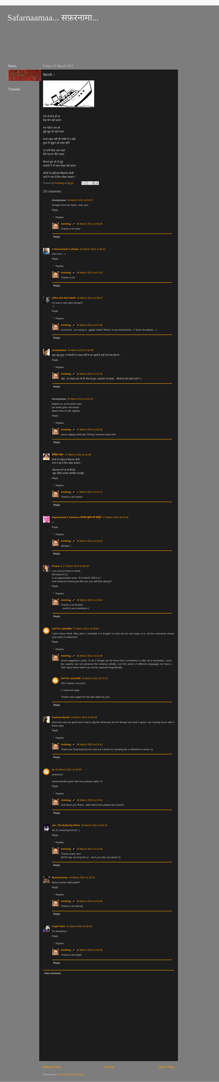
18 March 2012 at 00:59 (68, 769)
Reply (55, 210)
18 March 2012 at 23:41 (89, 744)
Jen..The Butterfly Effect (66, 825)
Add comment (52, 973)
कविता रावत (58, 454)
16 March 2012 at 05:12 (93, 249)
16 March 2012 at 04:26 (89, 223)
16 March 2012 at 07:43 (89, 272)
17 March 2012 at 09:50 (86, 628)
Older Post (166, 1067)
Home (109, 1067)
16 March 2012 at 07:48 (89, 325)
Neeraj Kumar (60, 877)
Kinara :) (57, 566)
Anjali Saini (58, 926)
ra (53, 769)
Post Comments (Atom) (71, 1074)
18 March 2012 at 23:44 (89, 849)
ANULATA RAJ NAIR (64, 298)
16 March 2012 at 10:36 (81, 350)
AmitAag (66, 223)
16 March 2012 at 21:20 (89, 373)
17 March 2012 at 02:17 (89, 492)
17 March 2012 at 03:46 (115, 517)
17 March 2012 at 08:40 (76, 566)
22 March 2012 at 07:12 (95, 678)
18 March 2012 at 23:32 (89, 541)
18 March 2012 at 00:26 (84, 717)
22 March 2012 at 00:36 (89, 950)
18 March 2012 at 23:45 (89, 901)
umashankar (59, 350)
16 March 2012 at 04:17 (80, 200)
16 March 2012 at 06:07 (90, 298)
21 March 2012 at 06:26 (79, 926)
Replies (60, 217)
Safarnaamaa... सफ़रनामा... (53, 17)
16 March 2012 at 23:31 (80, 399)
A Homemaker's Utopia (65, 249)
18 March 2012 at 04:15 (94, 825)
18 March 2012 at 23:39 (89, 655)
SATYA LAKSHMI (62, 628)
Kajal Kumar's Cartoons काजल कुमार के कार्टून (76, 517)
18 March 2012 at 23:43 (89, 800)
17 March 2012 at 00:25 (89, 429)
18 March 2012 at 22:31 (82, 877)
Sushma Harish (61, 717)
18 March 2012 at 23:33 (89, 600)
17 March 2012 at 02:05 (78, 454)
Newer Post (52, 1067)
